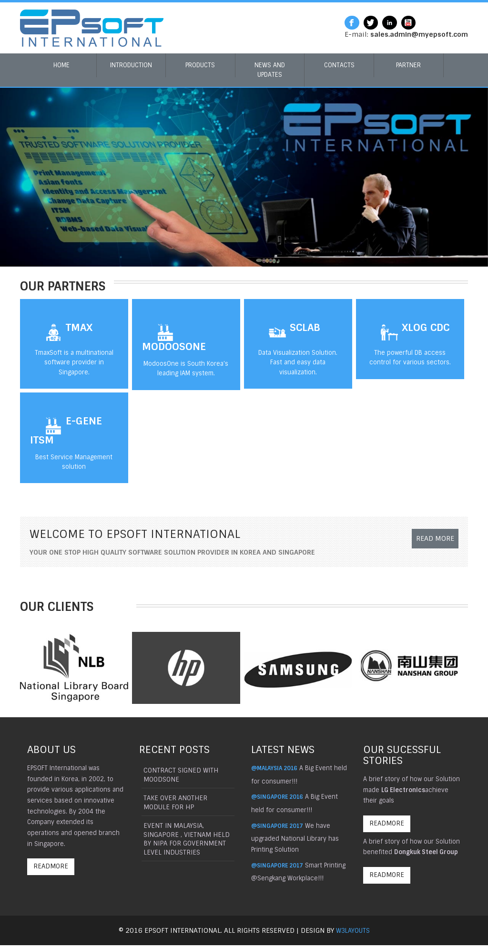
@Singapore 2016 (279, 797)
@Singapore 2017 (279, 826)
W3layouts (353, 934)
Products (200, 65)
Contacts (339, 65)
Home (61, 65)
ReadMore (52, 868)
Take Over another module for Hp (175, 803)
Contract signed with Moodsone (180, 775)
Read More (431, 542)
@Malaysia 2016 (277, 768)
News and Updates (269, 70)
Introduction (131, 65)
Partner (408, 65)
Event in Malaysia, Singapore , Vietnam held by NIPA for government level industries (186, 841)
